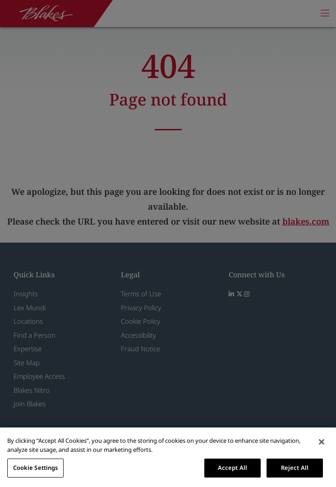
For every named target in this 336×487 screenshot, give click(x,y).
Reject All (294, 468)
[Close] (321, 442)
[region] (168, 457)
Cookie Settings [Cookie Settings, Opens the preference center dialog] (35, 468)
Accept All (232, 468)
